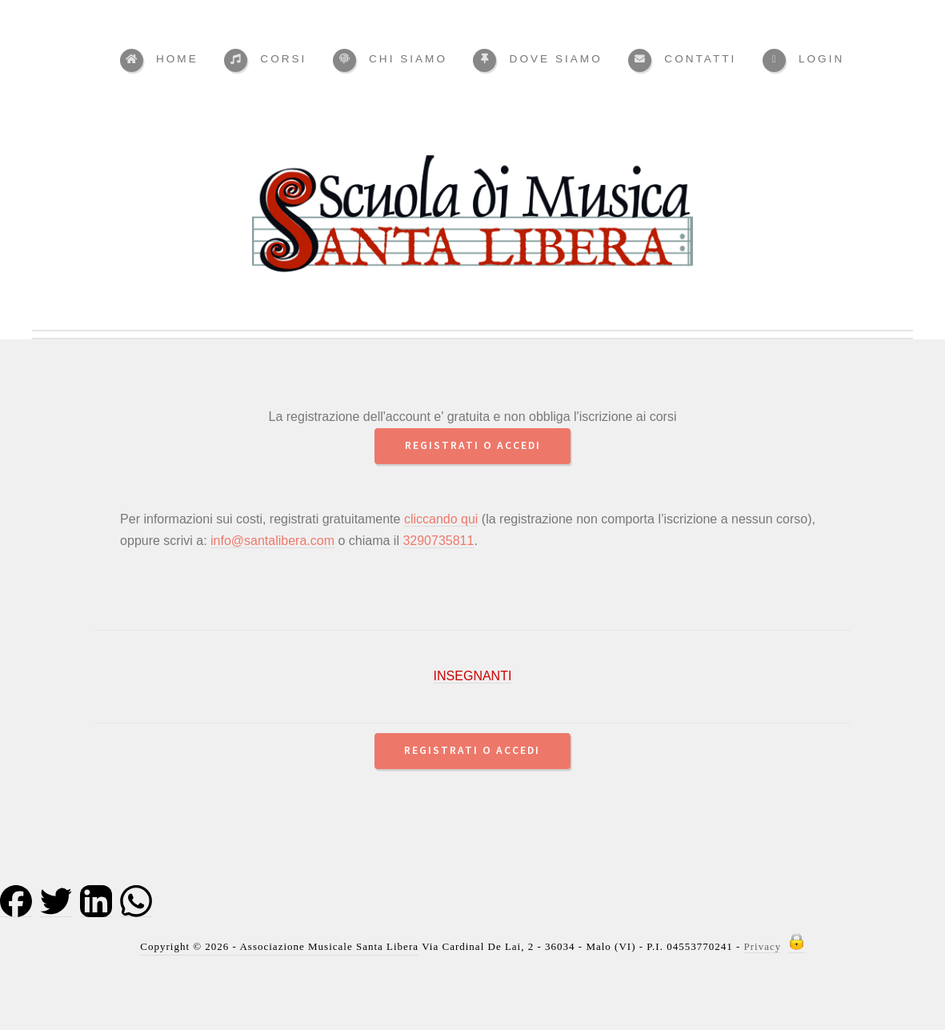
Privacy (763, 946)
